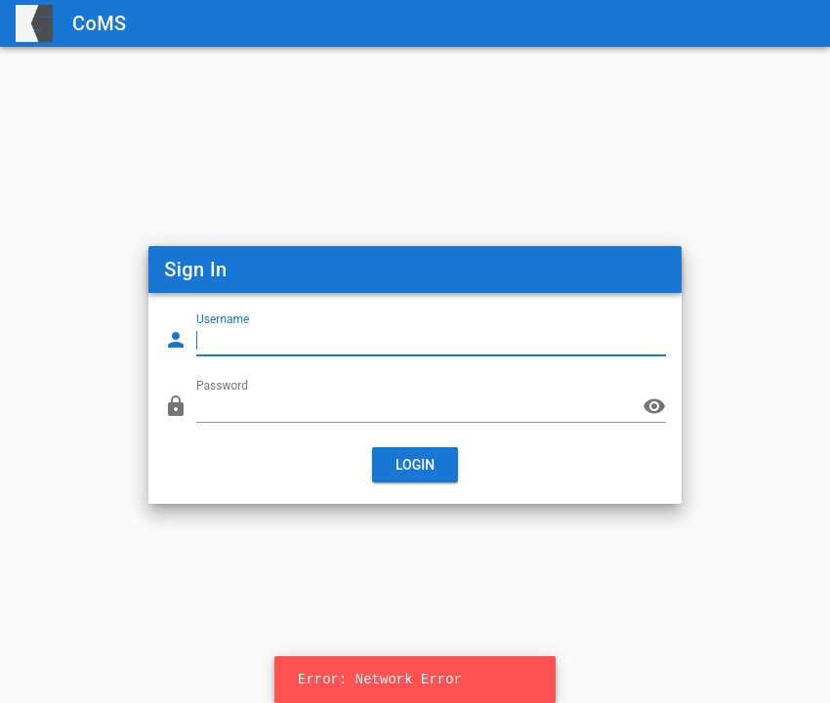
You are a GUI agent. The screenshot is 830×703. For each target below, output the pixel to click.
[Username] (417, 339)
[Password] (417, 406)
